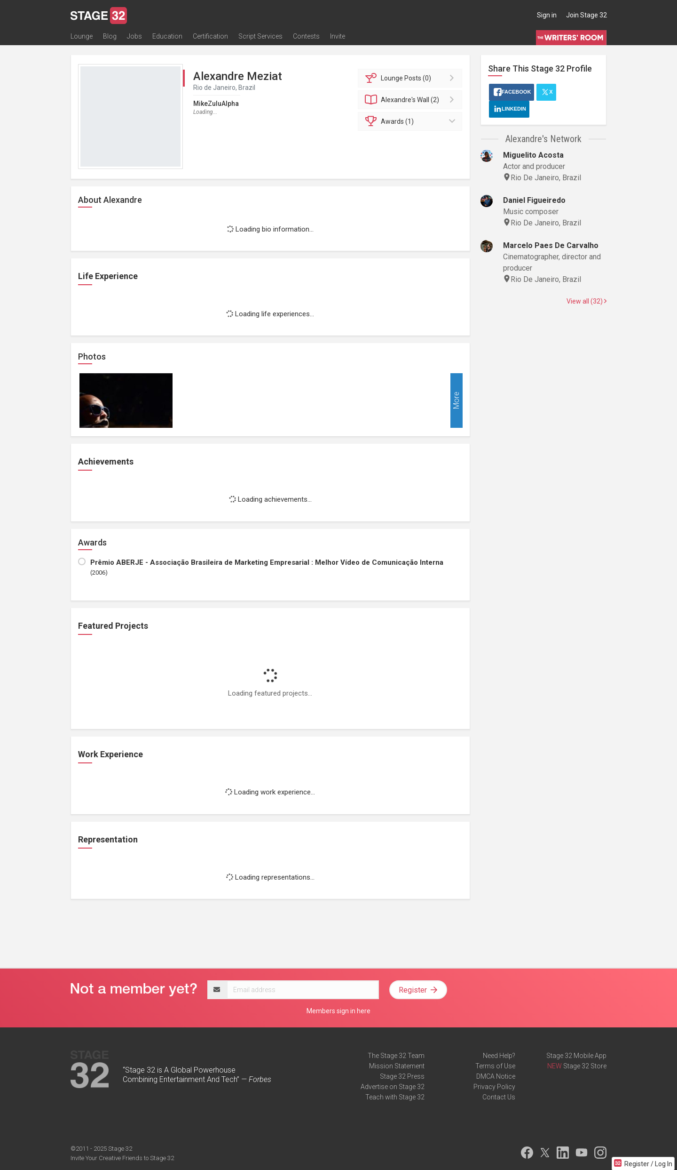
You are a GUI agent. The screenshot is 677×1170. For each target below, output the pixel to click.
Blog (110, 36)
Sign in (547, 15)
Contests (306, 36)
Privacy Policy (494, 1086)
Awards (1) (411, 121)
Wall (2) (411, 99)
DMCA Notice (495, 1076)
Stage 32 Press (402, 1076)
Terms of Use (495, 1066)
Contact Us (498, 1097)
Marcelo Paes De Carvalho (550, 245)
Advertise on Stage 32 (393, 1086)
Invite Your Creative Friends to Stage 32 (122, 1158)
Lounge (82, 36)
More (456, 400)
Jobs (134, 36)
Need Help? (499, 1055)
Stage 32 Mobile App (576, 1055)
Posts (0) (411, 78)
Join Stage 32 (586, 15)
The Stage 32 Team (396, 1055)
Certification (210, 36)
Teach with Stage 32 (395, 1097)
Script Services (260, 36)
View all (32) (586, 301)
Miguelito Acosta (533, 155)
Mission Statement (397, 1066)
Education (167, 36)
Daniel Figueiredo (534, 200)
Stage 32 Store (584, 1066)
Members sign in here (338, 1011)
